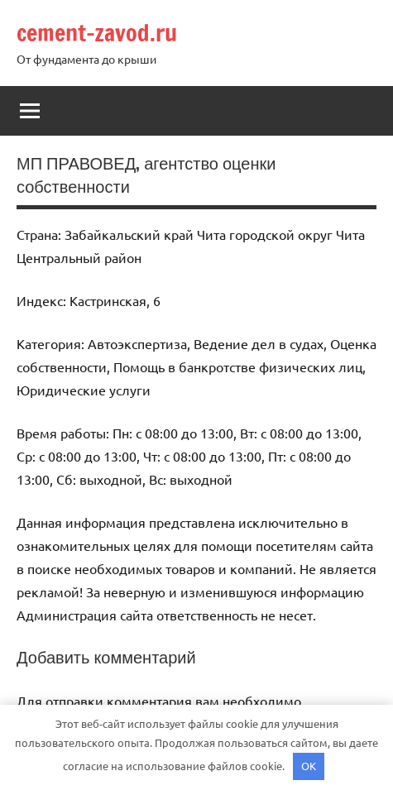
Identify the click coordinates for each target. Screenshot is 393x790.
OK (308, 766)
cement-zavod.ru (97, 33)
